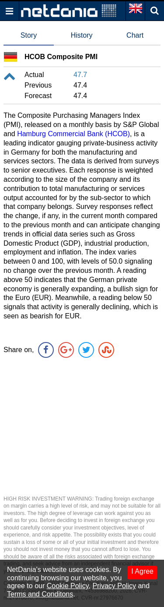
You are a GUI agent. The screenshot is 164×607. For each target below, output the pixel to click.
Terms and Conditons (40, 594)
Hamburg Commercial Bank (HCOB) (73, 134)
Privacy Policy (114, 585)
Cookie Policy (68, 585)
